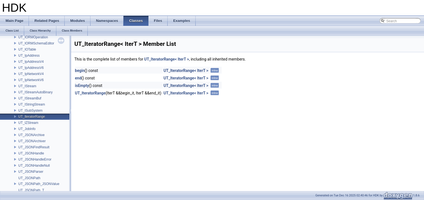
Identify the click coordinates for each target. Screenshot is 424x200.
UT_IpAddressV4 (31, 62)
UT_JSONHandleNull (34, 166)
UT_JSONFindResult (33, 147)
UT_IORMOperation (33, 37)
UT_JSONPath (29, 178)
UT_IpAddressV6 (31, 68)
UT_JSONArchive (31, 135)
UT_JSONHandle (31, 153)
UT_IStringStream (31, 104)
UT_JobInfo (27, 129)
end (78, 78)
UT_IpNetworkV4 (31, 74)
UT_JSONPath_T (31, 190)
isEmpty (82, 85)
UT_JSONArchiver (32, 141)
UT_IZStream (28, 123)
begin (80, 70)
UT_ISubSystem (30, 110)
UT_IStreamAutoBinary (35, 92)
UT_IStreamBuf (29, 98)
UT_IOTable (27, 49)
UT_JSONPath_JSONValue (38, 184)
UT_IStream (27, 86)
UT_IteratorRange (31, 117)
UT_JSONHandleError (34, 159)
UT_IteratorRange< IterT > (166, 59)
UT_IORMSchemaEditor (36, 43)
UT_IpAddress (29, 56)
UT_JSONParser (30, 172)
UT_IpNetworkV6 (31, 80)
